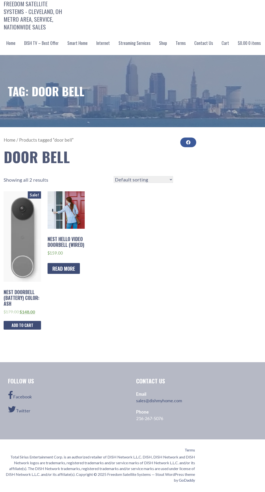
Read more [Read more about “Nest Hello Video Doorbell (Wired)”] (63, 268)
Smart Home (77, 43)
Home (10, 43)
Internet (103, 43)
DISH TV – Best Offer (41, 43)
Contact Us (203, 43)
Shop (163, 43)
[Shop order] (143, 179)
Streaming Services (134, 43)
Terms (181, 43)
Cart (225, 43)
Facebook (20, 395)
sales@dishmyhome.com (159, 400)
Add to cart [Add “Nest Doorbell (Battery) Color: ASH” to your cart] (22, 325)
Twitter (19, 409)
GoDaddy (187, 480)
